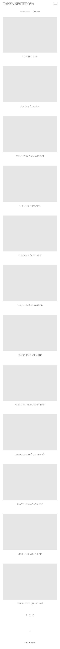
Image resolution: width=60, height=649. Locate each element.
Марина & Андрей (30, 355)
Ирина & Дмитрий (30, 554)
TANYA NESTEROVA (18, 3)
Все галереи (25, 11)
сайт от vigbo (30, 642)
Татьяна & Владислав (30, 156)
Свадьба (36, 11)
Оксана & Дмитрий (30, 603)
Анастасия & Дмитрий (30, 404)
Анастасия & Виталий (30, 454)
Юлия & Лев (30, 56)
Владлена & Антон (30, 305)
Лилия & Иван (30, 106)
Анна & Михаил (30, 205)
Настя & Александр (30, 504)
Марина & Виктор (30, 255)
